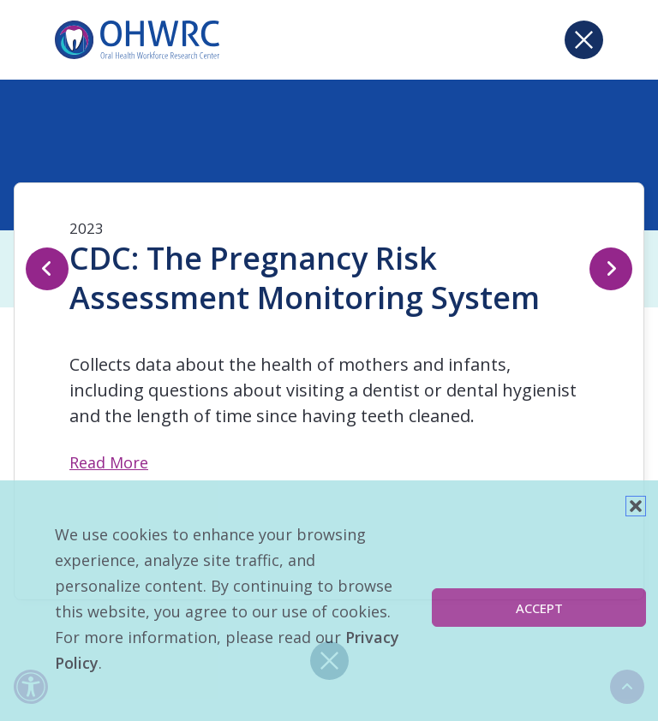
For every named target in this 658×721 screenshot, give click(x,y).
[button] (635, 506)
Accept (539, 608)
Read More (108, 462)
